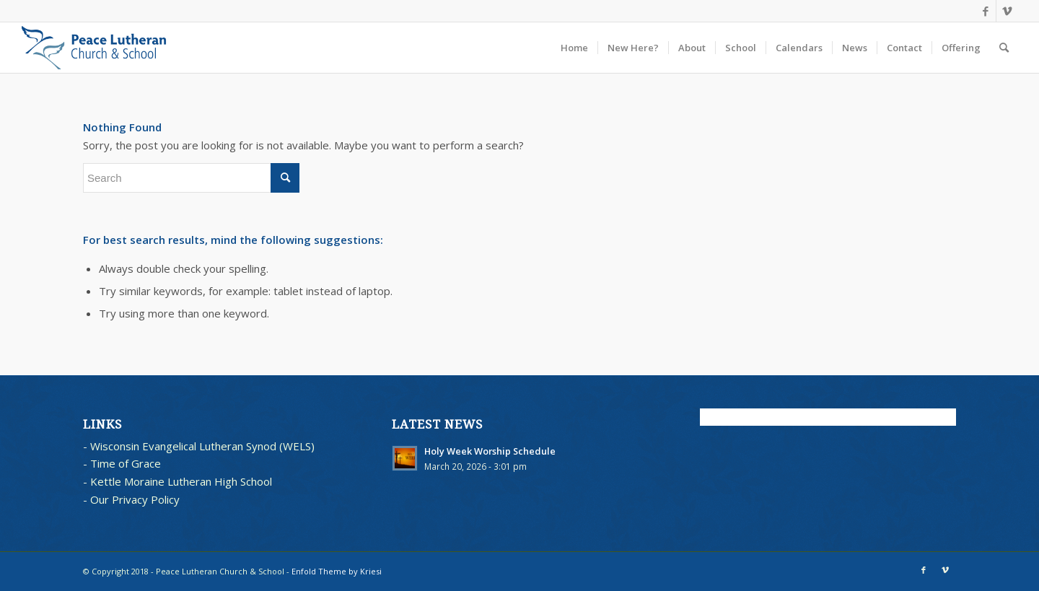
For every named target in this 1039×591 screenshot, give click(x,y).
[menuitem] (574, 47)
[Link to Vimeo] (1007, 11)
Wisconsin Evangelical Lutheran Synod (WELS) (202, 446)
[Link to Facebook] (985, 11)
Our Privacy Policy (135, 499)
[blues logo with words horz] (94, 47)
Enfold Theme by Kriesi (336, 571)
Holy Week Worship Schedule (490, 451)
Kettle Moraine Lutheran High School (181, 481)
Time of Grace (125, 463)
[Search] (1004, 47)
